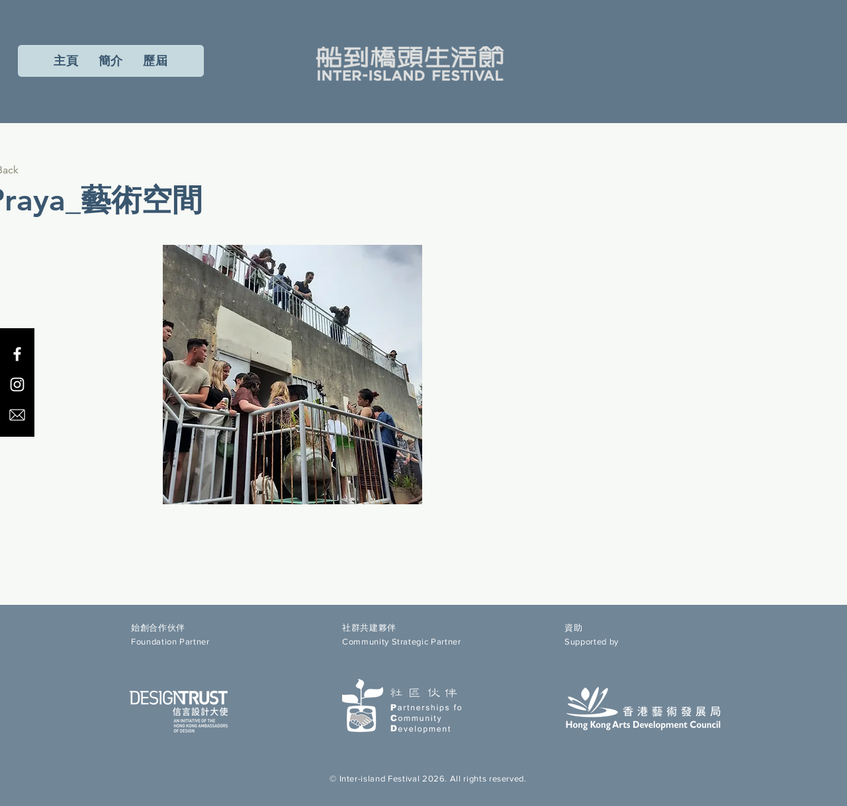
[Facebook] (17, 354)
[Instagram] (17, 384)
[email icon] (17, 415)
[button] (155, 60)
